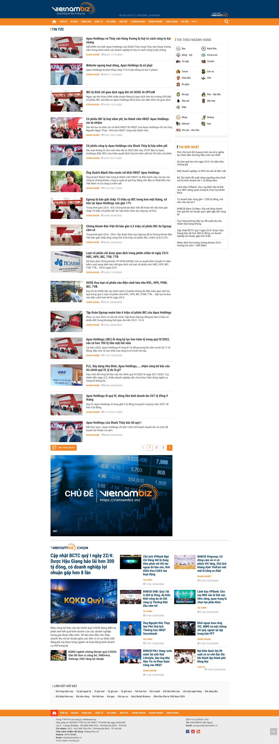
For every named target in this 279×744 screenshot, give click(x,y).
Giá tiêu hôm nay (171, 691)
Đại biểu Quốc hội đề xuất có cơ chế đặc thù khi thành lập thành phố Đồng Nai (211, 656)
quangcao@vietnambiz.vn (205, 725)
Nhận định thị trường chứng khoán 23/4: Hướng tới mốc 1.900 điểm (199, 244)
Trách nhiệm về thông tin (67, 740)
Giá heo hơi (140, 691)
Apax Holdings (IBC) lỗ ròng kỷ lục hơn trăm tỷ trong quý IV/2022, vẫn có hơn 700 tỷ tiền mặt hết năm (128, 341)
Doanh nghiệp (93, 54)
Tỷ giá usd (99, 691)
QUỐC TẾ (99, 21)
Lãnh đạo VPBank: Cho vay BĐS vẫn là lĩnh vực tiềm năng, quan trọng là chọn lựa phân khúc (201, 190)
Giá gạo (110, 696)
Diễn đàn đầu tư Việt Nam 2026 (169, 696)
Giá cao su (123, 696)
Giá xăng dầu (211, 691)
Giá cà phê (154, 691)
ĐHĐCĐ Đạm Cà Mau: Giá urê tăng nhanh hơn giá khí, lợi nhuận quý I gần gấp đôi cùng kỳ (201, 211)
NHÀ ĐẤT (123, 21)
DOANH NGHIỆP (155, 21)
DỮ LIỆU (185, 21)
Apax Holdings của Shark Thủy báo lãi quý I (113, 423)
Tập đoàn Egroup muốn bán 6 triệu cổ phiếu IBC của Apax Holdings (128, 312)
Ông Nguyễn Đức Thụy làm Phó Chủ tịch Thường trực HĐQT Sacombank (156, 628)
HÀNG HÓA (86, 21)
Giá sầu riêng (82, 696)
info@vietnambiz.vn (72, 737)
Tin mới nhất (188, 147)
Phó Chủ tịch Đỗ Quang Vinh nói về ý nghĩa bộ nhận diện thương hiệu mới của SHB (200, 154)
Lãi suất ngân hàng (192, 691)
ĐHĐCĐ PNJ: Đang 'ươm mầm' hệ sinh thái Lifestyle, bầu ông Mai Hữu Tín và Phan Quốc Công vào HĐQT (157, 658)
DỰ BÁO (74, 21)
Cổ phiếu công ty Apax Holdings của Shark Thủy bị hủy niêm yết (126, 146)
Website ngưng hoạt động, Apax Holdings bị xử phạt (119, 65)
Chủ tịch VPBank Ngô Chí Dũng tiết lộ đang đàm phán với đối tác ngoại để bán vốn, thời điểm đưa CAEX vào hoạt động (156, 565)
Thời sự (201, 667)
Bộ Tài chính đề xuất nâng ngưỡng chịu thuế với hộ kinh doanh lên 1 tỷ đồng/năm (201, 179)
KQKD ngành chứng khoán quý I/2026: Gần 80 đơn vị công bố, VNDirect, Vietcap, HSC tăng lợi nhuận (92, 655)
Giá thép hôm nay (64, 696)
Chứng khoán (92, 74)
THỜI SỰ (63, 21)
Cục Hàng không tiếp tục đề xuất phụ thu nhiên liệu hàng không (199, 222)
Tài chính (147, 580)
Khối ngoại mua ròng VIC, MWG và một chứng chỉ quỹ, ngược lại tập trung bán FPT (212, 628)
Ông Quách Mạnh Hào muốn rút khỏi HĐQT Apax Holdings (122, 173)
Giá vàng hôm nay (64, 691)
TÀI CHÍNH (111, 21)
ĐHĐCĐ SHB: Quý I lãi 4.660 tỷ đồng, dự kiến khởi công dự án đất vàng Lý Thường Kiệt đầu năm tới (156, 599)
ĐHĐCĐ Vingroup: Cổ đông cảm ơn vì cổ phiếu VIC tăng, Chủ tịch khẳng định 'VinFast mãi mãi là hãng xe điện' (212, 564)
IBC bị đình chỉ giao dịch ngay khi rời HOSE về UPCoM (120, 92)
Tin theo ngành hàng (194, 40)
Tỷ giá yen (113, 691)
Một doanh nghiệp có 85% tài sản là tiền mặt (201, 171)
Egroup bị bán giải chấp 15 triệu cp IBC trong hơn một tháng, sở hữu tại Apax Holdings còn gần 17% (126, 201)
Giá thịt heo (98, 696)
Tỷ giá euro (126, 691)
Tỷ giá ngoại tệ (84, 691)
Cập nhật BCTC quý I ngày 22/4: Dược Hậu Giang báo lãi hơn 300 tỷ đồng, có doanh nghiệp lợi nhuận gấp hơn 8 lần (200, 233)
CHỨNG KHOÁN (138, 21)
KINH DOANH (172, 21)
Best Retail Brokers (141, 696)
